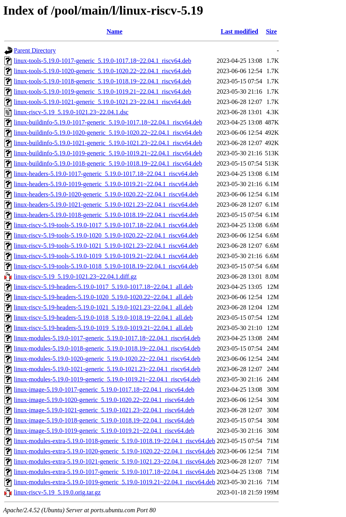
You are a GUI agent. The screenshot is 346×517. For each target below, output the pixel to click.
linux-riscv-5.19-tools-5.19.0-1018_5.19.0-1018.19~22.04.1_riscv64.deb (106, 266)
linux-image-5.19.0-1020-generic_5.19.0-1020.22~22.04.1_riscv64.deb (104, 399)
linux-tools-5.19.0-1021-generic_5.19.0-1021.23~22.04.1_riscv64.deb (102, 101)
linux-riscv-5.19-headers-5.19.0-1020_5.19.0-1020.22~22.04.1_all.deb (103, 297)
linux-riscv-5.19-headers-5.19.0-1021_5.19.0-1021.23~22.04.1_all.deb (103, 307)
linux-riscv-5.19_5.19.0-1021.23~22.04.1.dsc (71, 112)
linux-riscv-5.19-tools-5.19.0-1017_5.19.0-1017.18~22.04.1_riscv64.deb (106, 225)
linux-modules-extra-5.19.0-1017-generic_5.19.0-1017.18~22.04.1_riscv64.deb (114, 471)
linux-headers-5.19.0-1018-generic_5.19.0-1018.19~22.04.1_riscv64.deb (106, 214)
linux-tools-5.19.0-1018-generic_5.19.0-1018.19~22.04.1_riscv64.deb (102, 81)
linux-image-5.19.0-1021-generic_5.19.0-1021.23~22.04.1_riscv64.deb (104, 410)
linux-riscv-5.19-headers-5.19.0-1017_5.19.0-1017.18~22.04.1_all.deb (103, 286)
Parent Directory (35, 50)
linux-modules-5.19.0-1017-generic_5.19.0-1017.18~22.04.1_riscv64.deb (107, 338)
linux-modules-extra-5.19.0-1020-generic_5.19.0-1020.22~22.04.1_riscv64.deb (114, 451)
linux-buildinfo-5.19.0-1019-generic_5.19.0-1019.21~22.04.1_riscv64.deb (108, 153)
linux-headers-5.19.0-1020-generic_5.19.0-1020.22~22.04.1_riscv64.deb (106, 194)
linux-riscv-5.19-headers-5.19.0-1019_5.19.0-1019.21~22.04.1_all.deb (103, 328)
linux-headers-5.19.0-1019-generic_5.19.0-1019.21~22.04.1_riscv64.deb (106, 184)
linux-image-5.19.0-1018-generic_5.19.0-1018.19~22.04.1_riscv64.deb (104, 420)
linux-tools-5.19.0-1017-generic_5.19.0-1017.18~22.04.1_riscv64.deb (102, 60)
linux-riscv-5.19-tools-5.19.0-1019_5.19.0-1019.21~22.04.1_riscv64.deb (106, 256)
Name (115, 31)
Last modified (239, 31)
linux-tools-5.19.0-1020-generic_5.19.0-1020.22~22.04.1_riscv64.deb (102, 71)
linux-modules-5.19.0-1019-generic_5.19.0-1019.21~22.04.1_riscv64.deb (107, 379)
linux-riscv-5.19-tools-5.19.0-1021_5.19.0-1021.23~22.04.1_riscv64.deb (106, 245)
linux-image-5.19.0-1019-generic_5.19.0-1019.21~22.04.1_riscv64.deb (104, 430)
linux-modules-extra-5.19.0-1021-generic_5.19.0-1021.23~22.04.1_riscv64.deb (114, 461)
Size (271, 31)
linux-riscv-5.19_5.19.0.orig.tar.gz (57, 492)
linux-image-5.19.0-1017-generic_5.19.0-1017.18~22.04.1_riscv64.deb (104, 389)
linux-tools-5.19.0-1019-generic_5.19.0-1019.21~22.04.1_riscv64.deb (102, 91)
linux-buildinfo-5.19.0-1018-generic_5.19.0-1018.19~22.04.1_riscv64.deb (108, 163)
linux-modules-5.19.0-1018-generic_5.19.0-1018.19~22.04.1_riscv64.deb (107, 348)
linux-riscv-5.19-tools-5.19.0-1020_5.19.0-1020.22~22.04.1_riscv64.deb (106, 235)
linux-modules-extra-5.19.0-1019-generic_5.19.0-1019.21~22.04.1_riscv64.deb (114, 482)
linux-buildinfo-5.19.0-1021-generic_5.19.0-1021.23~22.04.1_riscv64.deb (108, 143)
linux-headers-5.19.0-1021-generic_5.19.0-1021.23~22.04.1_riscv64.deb (106, 204)
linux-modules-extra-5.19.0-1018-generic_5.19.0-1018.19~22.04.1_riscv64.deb (114, 441)
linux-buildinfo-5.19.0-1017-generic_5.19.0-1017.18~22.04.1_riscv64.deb (108, 122)
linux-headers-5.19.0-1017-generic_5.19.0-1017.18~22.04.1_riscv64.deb (106, 173)
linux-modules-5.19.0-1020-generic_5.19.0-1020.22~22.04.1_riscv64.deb (107, 358)
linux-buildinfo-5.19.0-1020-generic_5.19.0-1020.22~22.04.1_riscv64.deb (108, 132)
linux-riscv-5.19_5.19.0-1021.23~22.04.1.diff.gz (75, 276)
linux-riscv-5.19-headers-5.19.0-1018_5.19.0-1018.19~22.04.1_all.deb (103, 317)
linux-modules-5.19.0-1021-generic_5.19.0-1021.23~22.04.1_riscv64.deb (107, 369)
